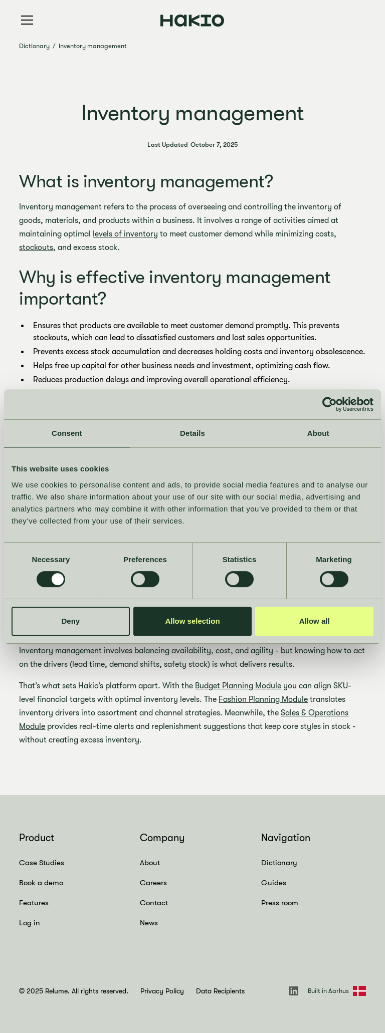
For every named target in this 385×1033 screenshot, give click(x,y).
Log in (29, 922)
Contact (154, 902)
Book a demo (41, 882)
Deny (70, 621)
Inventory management (93, 46)
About (150, 862)
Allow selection (192, 621)
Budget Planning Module (238, 685)
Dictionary (34, 46)
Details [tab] (192, 433)
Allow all (314, 621)
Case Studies (41, 862)
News (149, 922)
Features (34, 902)
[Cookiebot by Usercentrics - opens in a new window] (329, 404)
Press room (279, 902)
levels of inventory (125, 233)
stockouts (36, 247)
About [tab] (318, 433)
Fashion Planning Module (263, 699)
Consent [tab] (67, 433)
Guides (273, 882)
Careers (153, 882)
